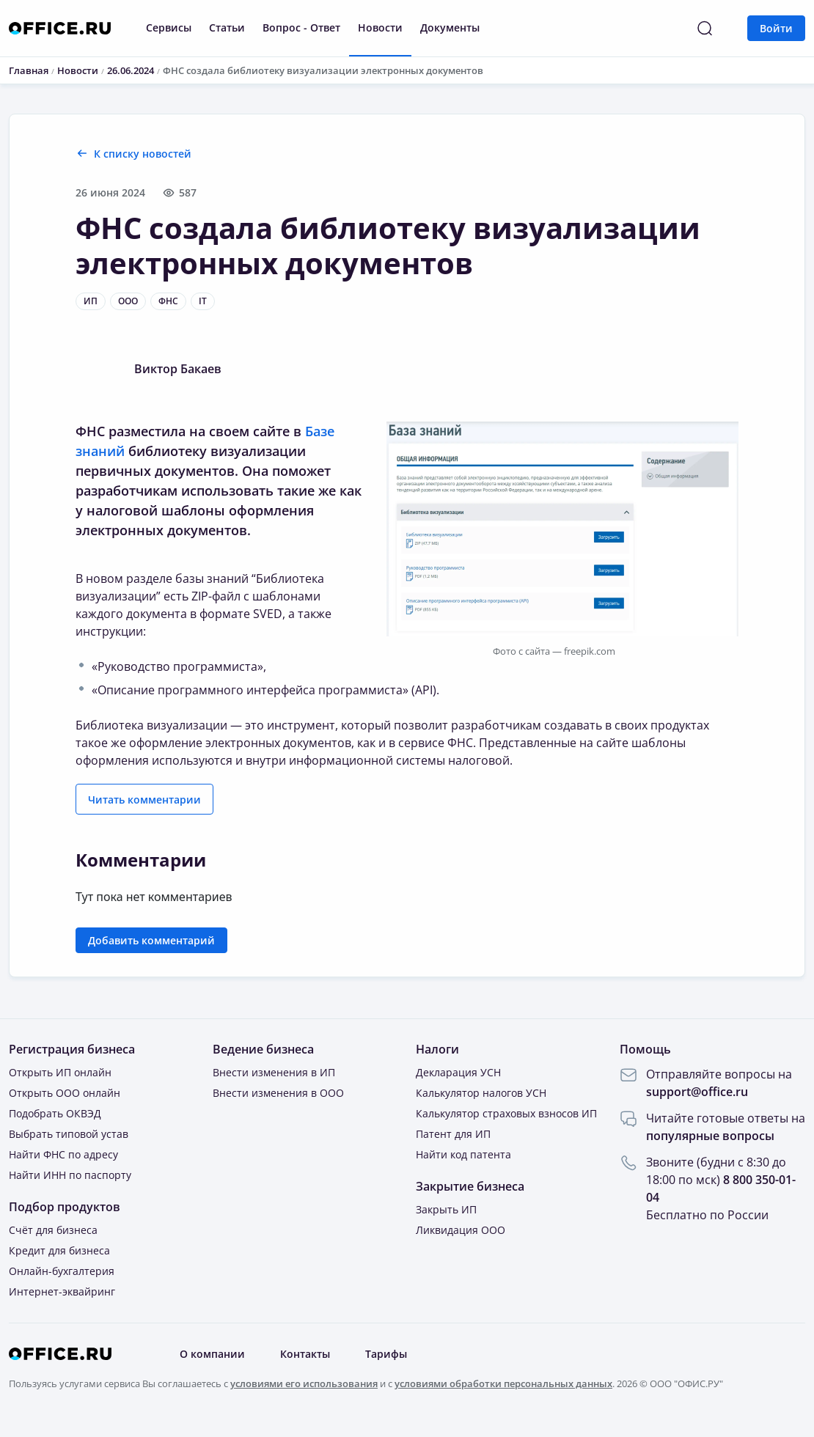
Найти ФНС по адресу (63, 1154)
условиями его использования (304, 1383)
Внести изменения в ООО (278, 1093)
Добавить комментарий (151, 940)
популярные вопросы (710, 1136)
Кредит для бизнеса (59, 1250)
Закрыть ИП (446, 1209)
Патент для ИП (453, 1134)
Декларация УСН (458, 1072)
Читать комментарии (144, 799)
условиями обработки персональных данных (503, 1383)
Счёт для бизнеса (53, 1230)
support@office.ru (697, 1092)
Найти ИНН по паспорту (70, 1175)
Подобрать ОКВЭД (55, 1113)
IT (203, 301)
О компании (212, 1354)
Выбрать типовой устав (68, 1134)
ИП (91, 301)
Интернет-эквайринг (62, 1291)
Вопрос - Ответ (301, 27)
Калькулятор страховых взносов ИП (506, 1113)
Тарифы (386, 1354)
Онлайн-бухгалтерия (61, 1271)
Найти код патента (463, 1154)
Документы (450, 27)
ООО (128, 301)
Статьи (227, 27)
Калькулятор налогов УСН (481, 1093)
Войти (776, 28)
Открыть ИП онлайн (60, 1072)
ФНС (168, 301)
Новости (380, 27)
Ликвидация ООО (460, 1230)
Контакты (305, 1354)
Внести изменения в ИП (274, 1072)
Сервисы (168, 27)
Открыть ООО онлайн (64, 1093)
